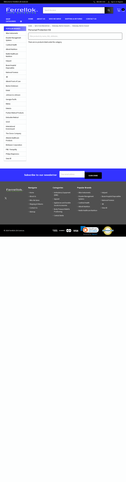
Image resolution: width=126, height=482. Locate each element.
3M (7, 79)
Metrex (8, 106)
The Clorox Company (13, 135)
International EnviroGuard (10, 129)
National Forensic (12, 74)
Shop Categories (11, 22)
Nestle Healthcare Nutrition (12, 57)
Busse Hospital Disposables (11, 68)
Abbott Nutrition (11, 51)
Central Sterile (59, 216)
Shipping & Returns (73, 21)
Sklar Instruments (12, 35)
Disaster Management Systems (13, 41)
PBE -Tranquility (11, 151)
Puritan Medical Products (15, 115)
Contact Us (91, 21)
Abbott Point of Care (13, 83)
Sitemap (32, 212)
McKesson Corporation (14, 147)
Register (120, 2)
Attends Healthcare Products (12, 141)
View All (8, 160)
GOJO (8, 124)
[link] (89, 231)
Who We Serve (55, 21)
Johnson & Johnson (13, 97)
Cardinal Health (11, 47)
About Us (41, 21)
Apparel (56, 200)
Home (30, 21)
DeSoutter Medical (12, 119)
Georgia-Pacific (11, 101)
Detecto (8, 110)
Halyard (8, 63)
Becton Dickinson (12, 88)
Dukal (8, 92)
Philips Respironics (12, 156)
